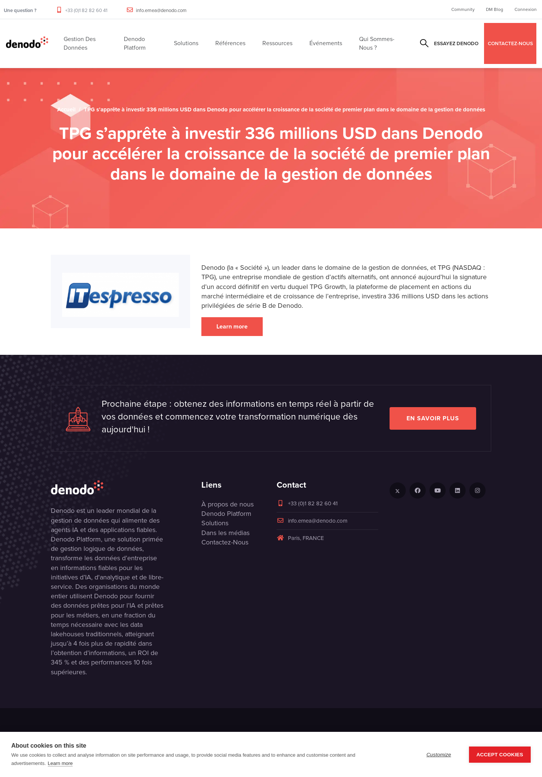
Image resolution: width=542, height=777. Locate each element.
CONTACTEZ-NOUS (510, 43)
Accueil (66, 109)
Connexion (526, 9)
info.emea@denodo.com (161, 10)
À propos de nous (227, 504)
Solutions (214, 523)
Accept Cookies (500, 754)
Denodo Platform (226, 514)
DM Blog (494, 9)
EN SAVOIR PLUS (432, 418)
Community (463, 9)
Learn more (232, 326)
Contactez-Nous (224, 542)
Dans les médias (225, 533)
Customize (438, 754)
